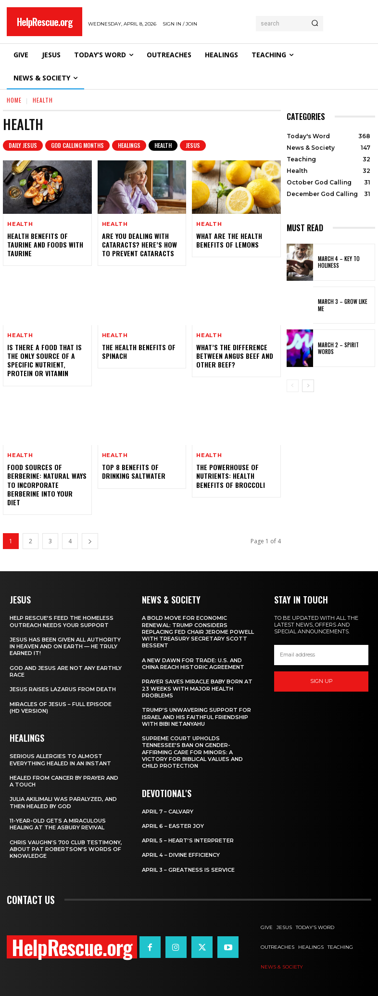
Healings (129, 145)
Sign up (321, 681)
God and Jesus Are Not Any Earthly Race (66, 671)
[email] (321, 655)
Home (14, 100)
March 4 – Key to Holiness (339, 262)
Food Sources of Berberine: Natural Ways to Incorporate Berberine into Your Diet (47, 484)
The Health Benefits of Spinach (139, 351)
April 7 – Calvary (167, 811)
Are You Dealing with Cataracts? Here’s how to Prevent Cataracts (139, 244)
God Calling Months (77, 145)
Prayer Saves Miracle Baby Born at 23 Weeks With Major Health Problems (197, 688)
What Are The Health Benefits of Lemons (229, 240)
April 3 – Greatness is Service (188, 869)
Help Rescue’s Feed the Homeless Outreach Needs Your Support (61, 621)
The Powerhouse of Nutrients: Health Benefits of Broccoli (230, 475)
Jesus (193, 145)
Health (163, 145)
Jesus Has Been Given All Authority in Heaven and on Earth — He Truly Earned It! (65, 646)
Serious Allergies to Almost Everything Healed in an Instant (60, 759)
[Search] (314, 23)
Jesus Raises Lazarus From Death (63, 689)
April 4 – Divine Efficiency (181, 855)
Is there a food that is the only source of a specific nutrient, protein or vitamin (44, 360)
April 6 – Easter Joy (173, 826)
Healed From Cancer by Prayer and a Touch (64, 781)
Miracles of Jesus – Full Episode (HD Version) (61, 707)
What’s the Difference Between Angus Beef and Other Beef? (234, 355)
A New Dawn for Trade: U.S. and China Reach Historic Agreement (193, 663)
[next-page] (90, 541)
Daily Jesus (23, 145)
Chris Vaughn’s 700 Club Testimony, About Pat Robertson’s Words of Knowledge (66, 849)
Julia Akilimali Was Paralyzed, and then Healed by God (63, 802)
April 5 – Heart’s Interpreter (188, 840)
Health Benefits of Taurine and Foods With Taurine (45, 244)
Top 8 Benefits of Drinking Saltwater (133, 471)
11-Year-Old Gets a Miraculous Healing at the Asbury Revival (58, 824)
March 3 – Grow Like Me (342, 305)
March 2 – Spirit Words (338, 348)
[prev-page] (293, 386)
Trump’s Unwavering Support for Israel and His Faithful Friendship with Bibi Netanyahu (196, 717)
